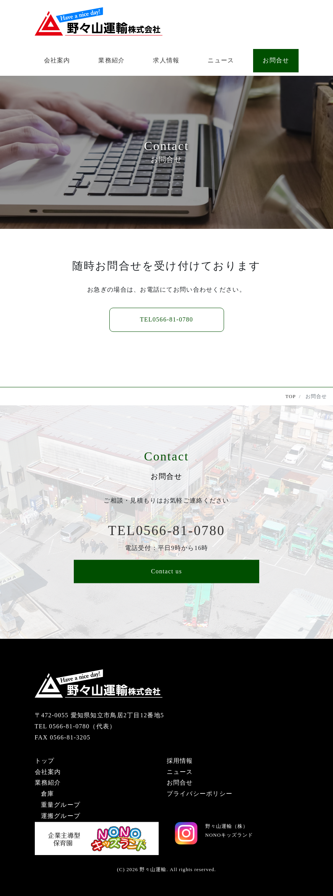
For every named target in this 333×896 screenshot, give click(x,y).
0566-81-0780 (166, 319)
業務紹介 (111, 60)
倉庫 (47, 793)
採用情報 (180, 760)
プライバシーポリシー (200, 793)
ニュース (221, 60)
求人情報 (166, 60)
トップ (45, 760)
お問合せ (276, 60)
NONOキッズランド (229, 835)
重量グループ (61, 804)
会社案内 (57, 60)
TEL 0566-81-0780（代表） (75, 726)
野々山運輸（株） (226, 826)
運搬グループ (61, 816)
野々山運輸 (153, 869)
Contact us (166, 571)
